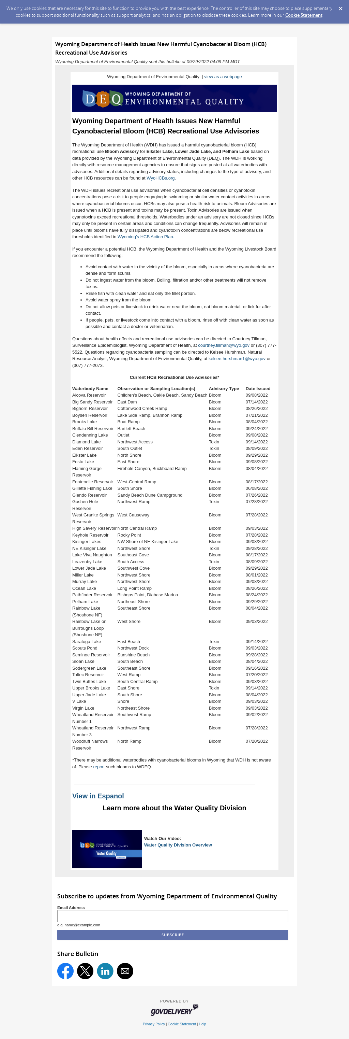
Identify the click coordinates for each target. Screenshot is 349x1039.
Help (202, 1024)
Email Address (71, 907)
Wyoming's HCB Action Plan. (146, 236)
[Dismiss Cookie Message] (340, 6)
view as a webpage (223, 76)
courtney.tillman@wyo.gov (223, 345)
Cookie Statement (303, 15)
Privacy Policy (154, 1024)
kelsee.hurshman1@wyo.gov (237, 358)
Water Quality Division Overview (178, 845)
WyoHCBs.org (160, 178)
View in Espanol (98, 796)
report (99, 766)
